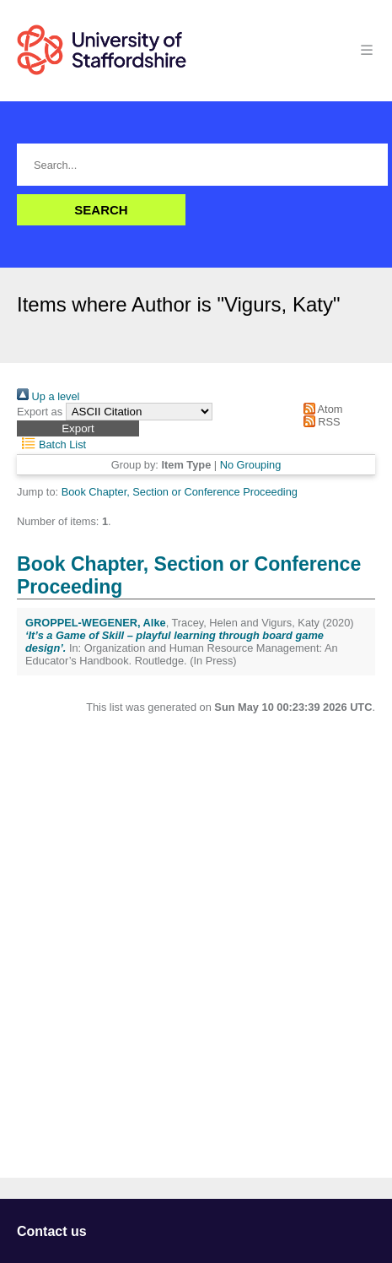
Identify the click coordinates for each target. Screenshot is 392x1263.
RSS (319, 421)
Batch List (51, 444)
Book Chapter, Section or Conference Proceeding (180, 491)
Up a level (48, 396)
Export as (39, 411)
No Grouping (251, 464)
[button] (78, 428)
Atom (320, 409)
